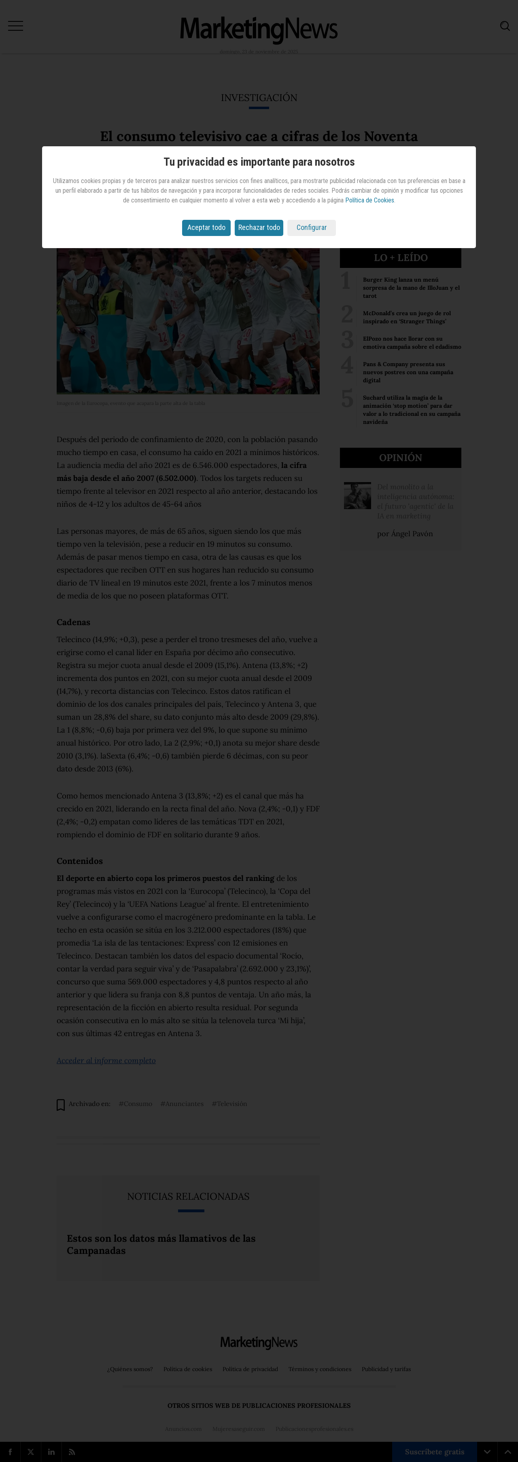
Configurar (312, 227)
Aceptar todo (206, 227)
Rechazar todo (259, 227)
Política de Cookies (369, 200)
